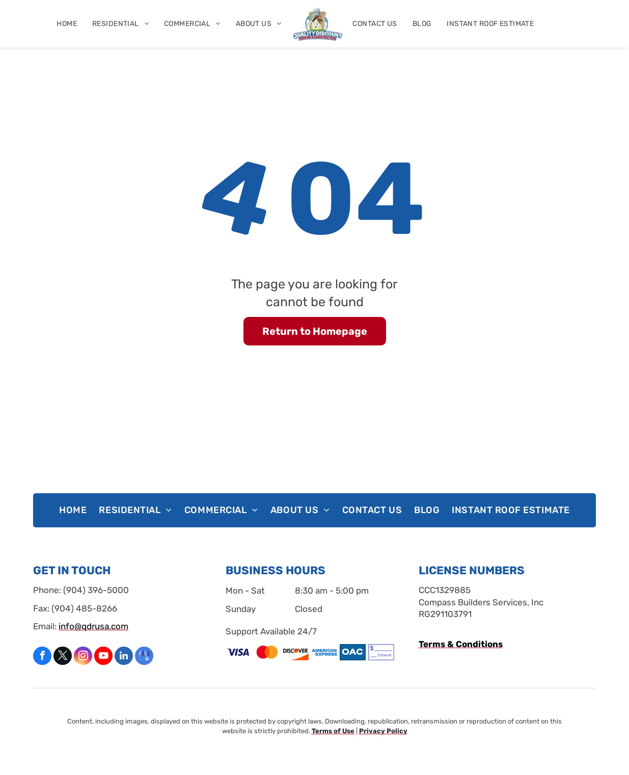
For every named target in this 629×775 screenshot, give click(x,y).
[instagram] (83, 657)
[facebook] (42, 657)
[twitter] (62, 657)
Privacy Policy (383, 731)
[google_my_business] (144, 657)
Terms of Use (333, 731)
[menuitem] (67, 24)
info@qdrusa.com (93, 626)
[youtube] (103, 657)
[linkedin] (124, 657)
